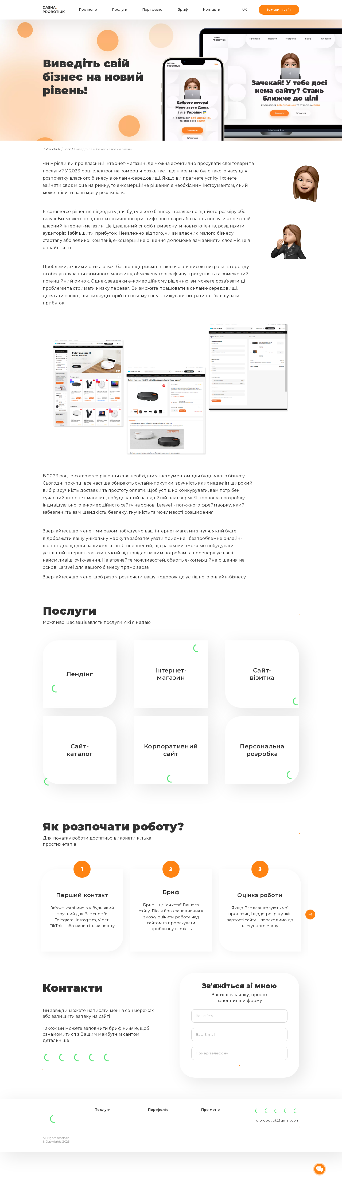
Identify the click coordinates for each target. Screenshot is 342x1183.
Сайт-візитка (106, 1151)
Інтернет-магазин (111, 1132)
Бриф (182, 9)
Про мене (88, 9)
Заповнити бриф (278, 833)
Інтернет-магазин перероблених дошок (164, 1168)
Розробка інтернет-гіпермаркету (166, 1134)
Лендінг (101, 1144)
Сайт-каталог (107, 1157)
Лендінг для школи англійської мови (164, 1155)
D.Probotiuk (52, 149)
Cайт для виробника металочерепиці (166, 1144)
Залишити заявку (276, 1146)
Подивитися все (277, 614)
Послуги (119, 9)
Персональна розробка (107, 1166)
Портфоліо (152, 9)
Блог (67, 149)
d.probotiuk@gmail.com (277, 1135)
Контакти (211, 9)
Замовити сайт (279, 9)
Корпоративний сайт (114, 1138)
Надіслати (239, 1074)
